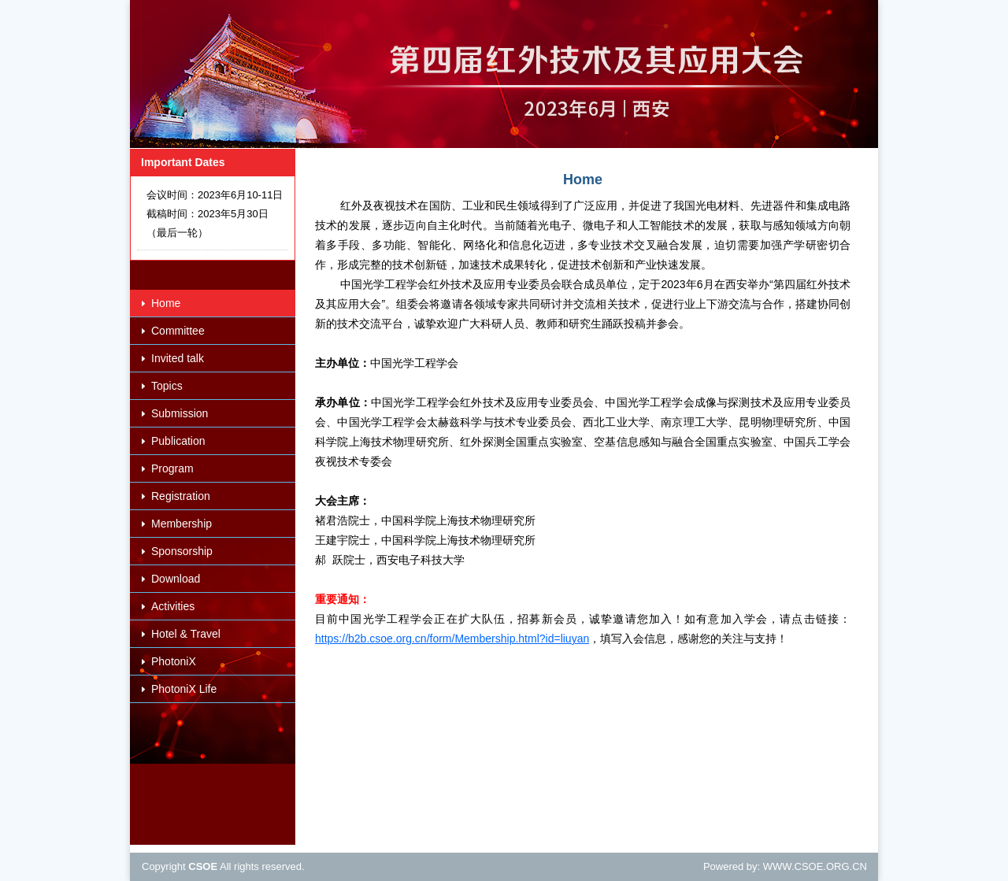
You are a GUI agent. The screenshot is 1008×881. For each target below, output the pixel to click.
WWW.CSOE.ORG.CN (815, 866)
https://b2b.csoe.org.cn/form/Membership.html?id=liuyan (452, 638)
